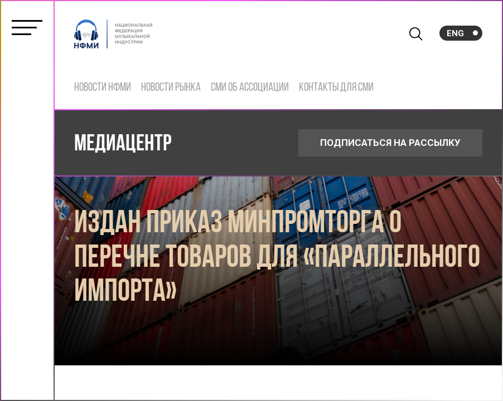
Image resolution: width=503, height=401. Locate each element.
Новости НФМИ (102, 88)
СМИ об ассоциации (250, 88)
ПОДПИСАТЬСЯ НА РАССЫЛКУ (390, 142)
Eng (455, 33)
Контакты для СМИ (336, 88)
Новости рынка (171, 88)
